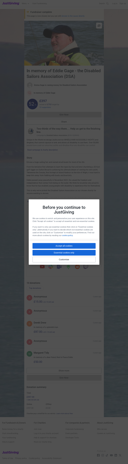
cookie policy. (67, 235)
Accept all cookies (64, 246)
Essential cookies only (64, 252)
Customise (64, 259)
